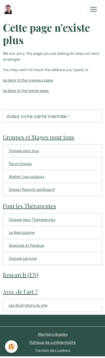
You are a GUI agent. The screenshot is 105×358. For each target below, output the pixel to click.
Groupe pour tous (24, 150)
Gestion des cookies (52, 350)
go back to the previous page (28, 80)
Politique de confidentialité (52, 342)
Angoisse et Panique (26, 245)
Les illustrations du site (28, 305)
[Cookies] (11, 346)
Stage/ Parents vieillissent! (32, 189)
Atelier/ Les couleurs (26, 176)
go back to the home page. (26, 90)
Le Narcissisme (22, 232)
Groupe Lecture (23, 258)
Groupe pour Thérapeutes (32, 219)
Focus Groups (20, 163)
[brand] (9, 9)
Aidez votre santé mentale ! (37, 116)
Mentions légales (52, 334)
